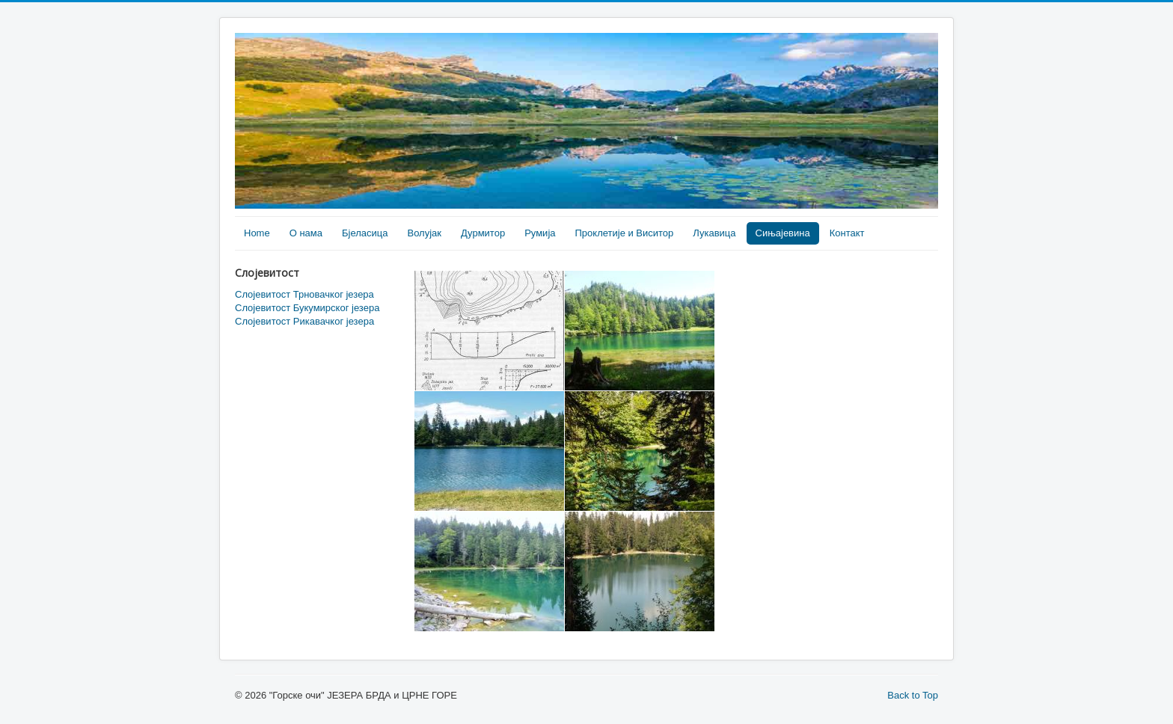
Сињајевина (783, 233)
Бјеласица (365, 233)
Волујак (424, 233)
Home (257, 233)
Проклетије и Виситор (624, 233)
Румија (539, 233)
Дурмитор (483, 233)
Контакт (847, 233)
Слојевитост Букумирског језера (307, 307)
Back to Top (912, 695)
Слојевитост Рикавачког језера (304, 321)
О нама (306, 233)
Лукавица (714, 233)
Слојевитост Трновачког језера (304, 294)
